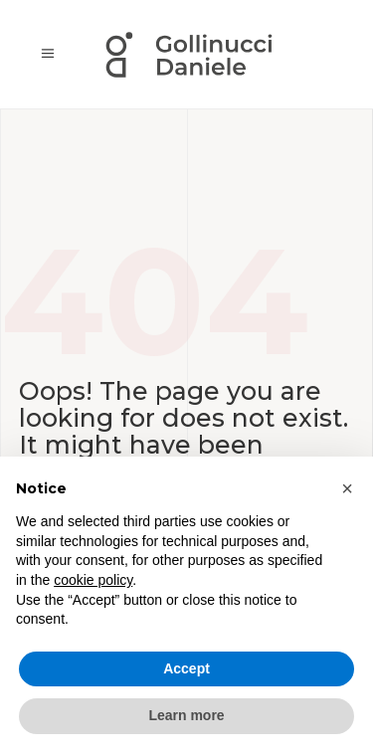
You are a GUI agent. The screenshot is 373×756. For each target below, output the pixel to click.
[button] (347, 488)
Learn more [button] (186, 715)
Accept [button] (186, 668)
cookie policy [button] (93, 580)
